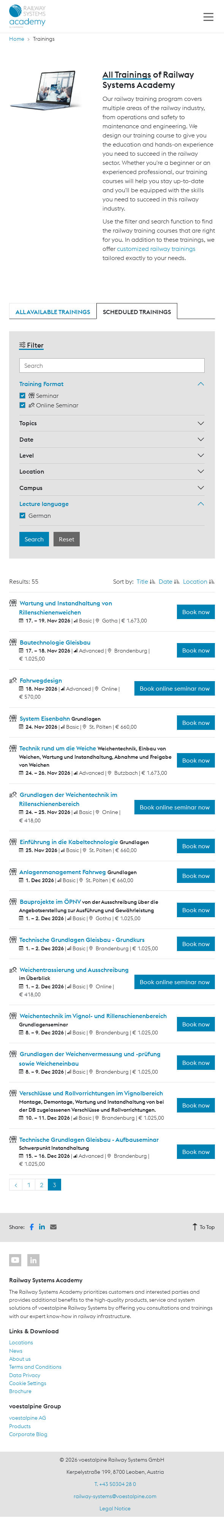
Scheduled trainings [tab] (137, 312)
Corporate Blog (28, 1434)
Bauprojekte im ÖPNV (50, 901)
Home (16, 38)
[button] (32, 1227)
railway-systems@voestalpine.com (115, 1496)
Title (142, 581)
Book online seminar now (175, 688)
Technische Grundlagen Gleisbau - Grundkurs (81, 939)
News (15, 1350)
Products (20, 1426)
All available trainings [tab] (53, 312)
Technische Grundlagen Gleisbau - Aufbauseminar (88, 1139)
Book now (196, 612)
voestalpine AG (27, 1417)
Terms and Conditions (35, 1366)
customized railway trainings (156, 248)
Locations (21, 1342)
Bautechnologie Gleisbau (54, 642)
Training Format (41, 384)
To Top (203, 1227)
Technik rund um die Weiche (58, 748)
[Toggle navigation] (208, 16)
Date (26, 439)
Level (26, 455)
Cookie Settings (27, 1383)
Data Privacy (24, 1375)
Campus (31, 488)
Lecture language (44, 504)
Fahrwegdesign (40, 680)
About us (20, 1358)
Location (31, 471)
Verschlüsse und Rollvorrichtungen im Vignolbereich (90, 1093)
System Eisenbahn (44, 718)
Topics (28, 423)
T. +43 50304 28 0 (115, 1484)
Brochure (20, 1391)
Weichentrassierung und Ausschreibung (73, 970)
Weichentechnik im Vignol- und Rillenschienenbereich (92, 1016)
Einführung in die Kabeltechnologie (69, 842)
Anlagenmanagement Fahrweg (62, 872)
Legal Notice (115, 1508)
